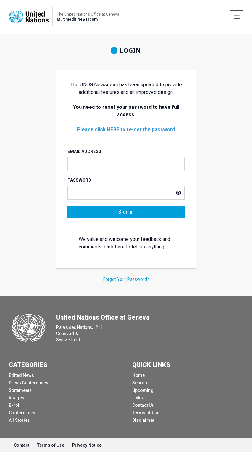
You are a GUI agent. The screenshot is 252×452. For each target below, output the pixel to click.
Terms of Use (145, 412)
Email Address (84, 151)
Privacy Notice (87, 445)
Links (137, 397)
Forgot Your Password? (126, 279)
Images (16, 397)
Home (138, 375)
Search (139, 382)
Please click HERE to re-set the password (126, 129)
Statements (20, 390)
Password (79, 180)
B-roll (15, 405)
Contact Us (143, 405)
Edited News (21, 375)
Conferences (22, 412)
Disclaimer (143, 420)
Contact (21, 445)
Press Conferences (28, 382)
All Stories (19, 420)
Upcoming (142, 390)
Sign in (126, 212)
